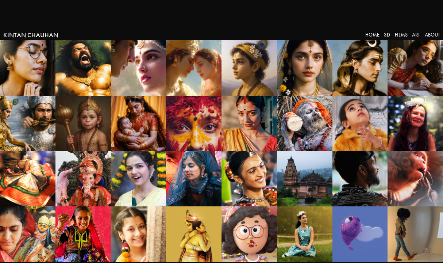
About (432, 35)
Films (401, 35)
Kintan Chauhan (30, 35)
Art (416, 35)
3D (387, 35)
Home (372, 35)
